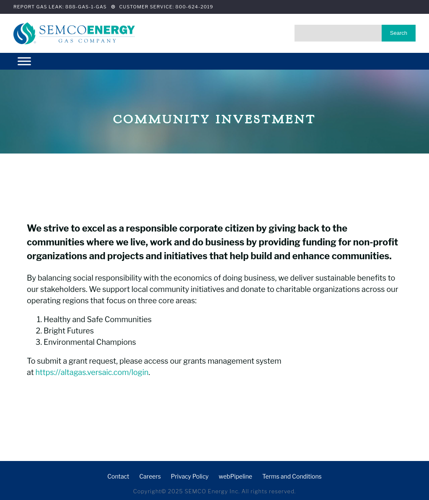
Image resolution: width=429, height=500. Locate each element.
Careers (149, 476)
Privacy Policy (190, 476)
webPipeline (235, 476)
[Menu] (24, 61)
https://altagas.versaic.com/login (91, 372)
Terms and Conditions (292, 476)
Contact (118, 476)
